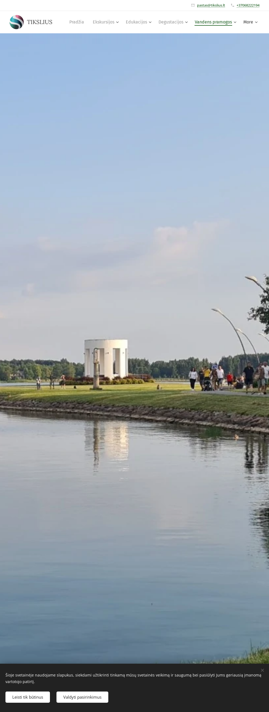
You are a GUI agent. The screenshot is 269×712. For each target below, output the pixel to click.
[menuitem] (78, 22)
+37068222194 (248, 5)
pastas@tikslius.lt (211, 5)
